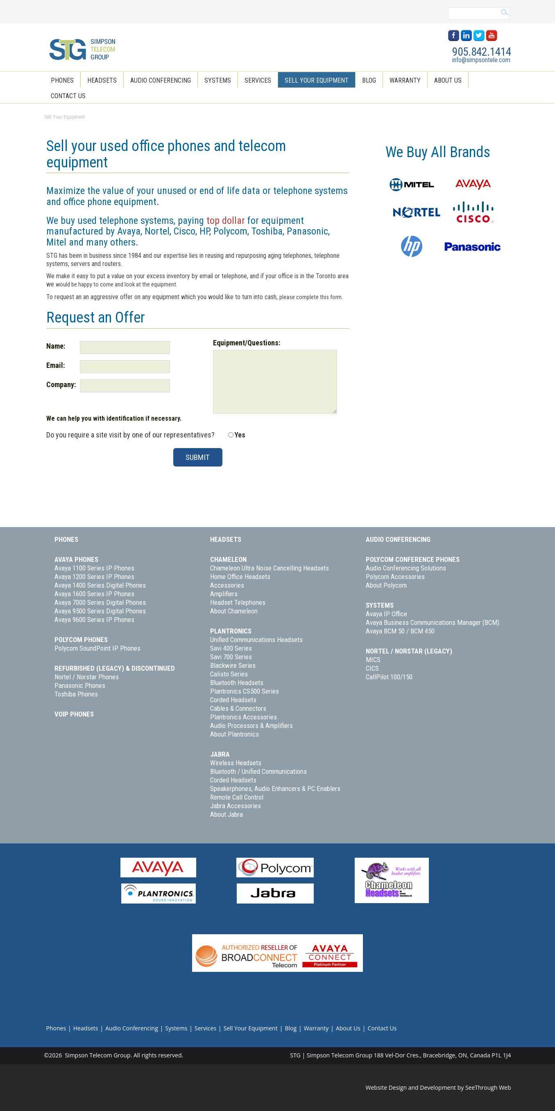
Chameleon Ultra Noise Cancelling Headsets (269, 568)
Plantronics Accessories (243, 717)
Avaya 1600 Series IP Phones (94, 594)
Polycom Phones (81, 640)
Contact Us (68, 96)
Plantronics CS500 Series (244, 691)
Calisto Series (229, 674)
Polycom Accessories (395, 576)
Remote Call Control (236, 797)
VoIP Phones (74, 714)
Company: (61, 384)
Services (258, 80)
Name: (55, 346)
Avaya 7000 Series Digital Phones (100, 602)
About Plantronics (234, 734)
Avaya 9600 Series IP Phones (94, 619)
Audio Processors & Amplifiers (251, 725)
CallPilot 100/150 (389, 677)
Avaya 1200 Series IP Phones (94, 576)
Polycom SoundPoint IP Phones (97, 648)
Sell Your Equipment (317, 80)
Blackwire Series (233, 665)
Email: (55, 365)
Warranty (405, 80)
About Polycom (386, 585)
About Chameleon (234, 611)
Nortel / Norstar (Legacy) (409, 651)
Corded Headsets (233, 700)
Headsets (102, 80)
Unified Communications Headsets (256, 640)
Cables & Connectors (238, 708)
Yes (239, 434)
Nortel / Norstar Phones (86, 677)
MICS (373, 660)
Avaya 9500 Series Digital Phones (100, 611)
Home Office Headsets (240, 576)
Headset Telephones (237, 602)
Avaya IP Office (386, 614)
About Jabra (226, 814)
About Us (448, 80)
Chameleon (228, 559)
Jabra (220, 754)
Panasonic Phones (79, 685)
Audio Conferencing (160, 80)
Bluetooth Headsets (236, 682)
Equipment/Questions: (246, 342)
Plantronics (230, 631)
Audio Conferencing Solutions (406, 568)
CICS (372, 668)
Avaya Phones (76, 559)
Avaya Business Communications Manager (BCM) (432, 622)
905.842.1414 (481, 52)
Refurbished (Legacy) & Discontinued (114, 668)
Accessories (227, 585)
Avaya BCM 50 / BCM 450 (400, 631)
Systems (217, 80)
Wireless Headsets (235, 763)
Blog (369, 80)
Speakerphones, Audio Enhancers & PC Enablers (275, 788)
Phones (62, 80)
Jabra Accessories (235, 806)
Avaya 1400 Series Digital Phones (100, 585)
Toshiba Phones (76, 694)
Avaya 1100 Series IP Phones (94, 568)
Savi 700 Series (231, 657)
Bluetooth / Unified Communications (258, 771)
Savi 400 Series (231, 648)
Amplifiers (224, 594)
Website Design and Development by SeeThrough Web (438, 1087)
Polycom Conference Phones (413, 559)
